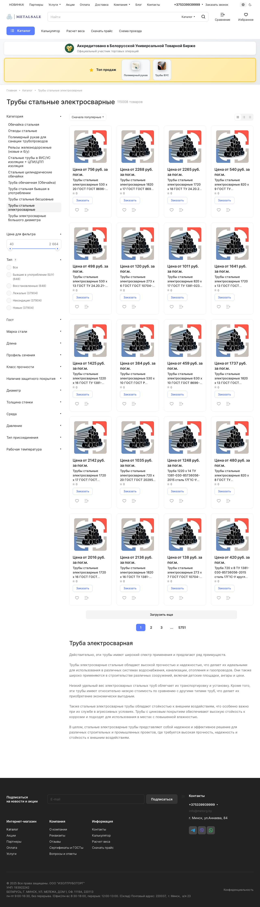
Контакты (101, 829)
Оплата (11, 848)
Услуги (11, 854)
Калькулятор (103, 835)
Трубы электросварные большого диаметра (27, 218)
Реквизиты (58, 835)
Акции (11, 835)
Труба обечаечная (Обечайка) (32, 182)
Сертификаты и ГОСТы (67, 848)
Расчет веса (103, 841)
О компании (59, 829)
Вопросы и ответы (63, 854)
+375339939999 (187, 4)
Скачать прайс (104, 848)
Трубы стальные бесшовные (30, 199)
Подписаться (165, 799)
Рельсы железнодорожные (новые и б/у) (29, 149)
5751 (182, 627)
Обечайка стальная (23, 124)
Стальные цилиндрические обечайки (30, 174)
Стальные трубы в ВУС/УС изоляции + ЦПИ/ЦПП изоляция (29, 162)
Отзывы (55, 841)
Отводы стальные (22, 131)
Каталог (12, 829)
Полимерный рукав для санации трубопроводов (28, 139)
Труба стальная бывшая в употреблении (28, 191)
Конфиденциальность (239, 889)
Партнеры (13, 841)
